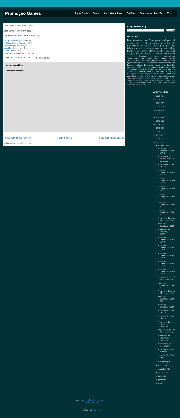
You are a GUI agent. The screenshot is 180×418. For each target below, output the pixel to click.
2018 (158, 124)
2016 (158, 132)
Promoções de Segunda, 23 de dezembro (165, 231)
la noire (150, 76)
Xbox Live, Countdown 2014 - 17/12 (166, 299)
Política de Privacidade (90, 402)
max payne (145, 74)
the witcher (166, 67)
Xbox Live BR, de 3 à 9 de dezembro (166, 345)
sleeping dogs (164, 80)
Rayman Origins (10, 46)
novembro (162, 362)
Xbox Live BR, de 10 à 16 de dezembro (166, 331)
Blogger (96, 410)
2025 (158, 100)
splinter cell (142, 67)
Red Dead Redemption (13, 43)
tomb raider (133, 51)
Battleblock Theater (11, 48)
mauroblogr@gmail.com (94, 400)
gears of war (164, 43)
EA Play (131, 13)
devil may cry (153, 63)
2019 (158, 121)
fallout (130, 48)
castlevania (164, 58)
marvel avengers (139, 82)
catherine (171, 82)
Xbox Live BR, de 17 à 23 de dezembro (166, 278)
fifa (173, 43)
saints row (160, 65)
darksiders (171, 65)
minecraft (168, 56)
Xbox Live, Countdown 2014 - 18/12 (166, 285)
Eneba (96, 13)
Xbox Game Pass (113, 13)
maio (160, 383)
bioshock (170, 51)
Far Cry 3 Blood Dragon (13, 41)
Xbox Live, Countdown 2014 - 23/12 (166, 239)
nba (152, 56)
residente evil (147, 53)
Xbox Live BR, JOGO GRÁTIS (166, 165)
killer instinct (146, 58)
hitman (130, 71)
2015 (158, 135)
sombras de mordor (144, 65)
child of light (162, 82)
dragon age (133, 53)
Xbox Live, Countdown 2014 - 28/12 (166, 188)
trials (168, 71)
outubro (161, 365)
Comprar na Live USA (151, 13)
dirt (146, 69)
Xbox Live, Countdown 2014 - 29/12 (166, 180)
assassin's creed (140, 40)
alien (129, 56)
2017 (158, 128)
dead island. (131, 84)
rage (173, 76)
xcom (155, 58)
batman (153, 43)
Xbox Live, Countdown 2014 (166, 225)
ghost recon (143, 63)
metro (135, 71)
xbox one (159, 56)
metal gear (159, 45)
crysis (133, 74)
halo (146, 43)
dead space (146, 60)
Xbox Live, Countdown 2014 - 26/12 (166, 204)
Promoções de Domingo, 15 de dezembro (165, 324)
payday (172, 78)
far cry (139, 43)
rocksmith (163, 76)
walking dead (138, 69)
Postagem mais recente (18, 137)
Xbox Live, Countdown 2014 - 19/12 (166, 271)
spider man (151, 82)
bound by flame (145, 71)
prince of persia (152, 80)
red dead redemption (141, 56)
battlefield (146, 45)
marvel (156, 76)
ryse (173, 74)
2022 (158, 110)
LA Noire (7, 51)
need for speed (165, 63)
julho (160, 376)
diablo (136, 58)
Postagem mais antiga (111, 137)
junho (160, 380)
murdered (131, 78)
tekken (159, 67)
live (129, 40)
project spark (162, 78)
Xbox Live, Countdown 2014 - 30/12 (166, 172)
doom (138, 60)
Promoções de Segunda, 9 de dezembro (165, 338)
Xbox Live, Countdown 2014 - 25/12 (166, 212)
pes (161, 48)
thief (169, 74)
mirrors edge (149, 78)
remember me (132, 80)
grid (169, 76)
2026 (158, 96)
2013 (158, 142)
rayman (162, 69)
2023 (158, 107)
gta (167, 45)
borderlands (133, 45)
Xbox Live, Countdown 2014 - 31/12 (166, 150)
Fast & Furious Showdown (14, 53)
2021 (158, 114)
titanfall (159, 53)
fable (135, 63)
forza (151, 40)
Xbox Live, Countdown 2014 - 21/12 (166, 255)
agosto (161, 372)
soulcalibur (131, 76)
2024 (158, 103)
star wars (154, 48)
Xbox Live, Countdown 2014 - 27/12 (166, 196)
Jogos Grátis (81, 13)
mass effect (148, 51)
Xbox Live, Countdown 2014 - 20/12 (166, 263)
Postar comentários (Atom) (21, 143)
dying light (170, 69)
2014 (158, 139)
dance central (140, 84)
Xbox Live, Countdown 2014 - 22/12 (166, 247)
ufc (138, 74)
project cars (153, 69)
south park (151, 67)
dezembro (162, 145)
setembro (162, 369)
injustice (161, 51)
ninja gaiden (141, 76)
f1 (159, 60)
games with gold (163, 40)
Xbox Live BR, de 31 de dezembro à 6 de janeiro (166, 158)
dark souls (169, 53)
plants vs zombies (158, 74)
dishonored (132, 67)
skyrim (139, 78)
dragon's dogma (158, 71)
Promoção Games (23, 13)
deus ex (154, 60)
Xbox (170, 13)
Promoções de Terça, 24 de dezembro (166, 219)
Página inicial (64, 137)
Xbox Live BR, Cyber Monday (166, 350)
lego (173, 45)
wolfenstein (165, 60)
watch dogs (169, 48)
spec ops (142, 80)
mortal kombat (141, 48)
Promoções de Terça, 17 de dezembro (166, 292)
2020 (158, 117)
